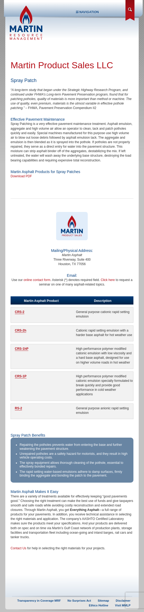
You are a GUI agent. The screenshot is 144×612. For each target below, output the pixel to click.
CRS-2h (20, 330)
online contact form (37, 280)
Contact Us (18, 548)
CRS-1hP (21, 349)
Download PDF (21, 176)
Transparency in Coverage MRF (39, 600)
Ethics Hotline (98, 605)
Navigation (87, 12)
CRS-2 (19, 312)
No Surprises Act (79, 600)
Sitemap (103, 600)
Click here (108, 280)
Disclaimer (123, 600)
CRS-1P (20, 376)
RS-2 (18, 408)
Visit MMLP (122, 605)
